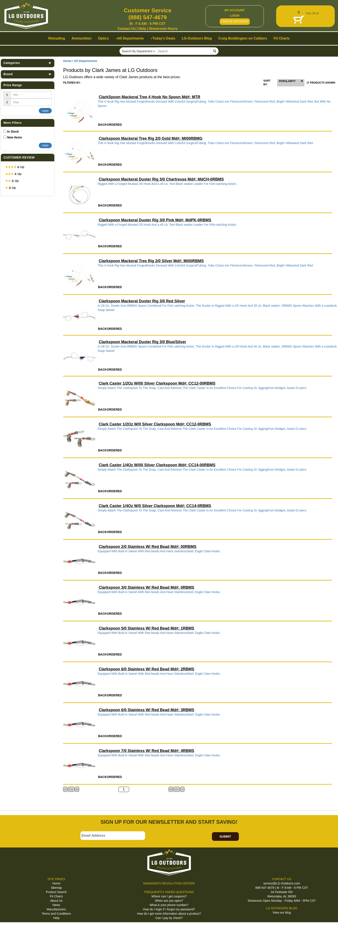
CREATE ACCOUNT (235, 21)
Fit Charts (56, 896)
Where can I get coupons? (168, 896)
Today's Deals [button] (163, 38)
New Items (14, 137)
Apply (45, 110)
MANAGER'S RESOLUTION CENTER (169, 883)
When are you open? (169, 900)
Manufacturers (56, 909)
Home (67, 61)
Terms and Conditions (56, 913)
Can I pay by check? (169, 918)
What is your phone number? (169, 905)
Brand (27, 74)
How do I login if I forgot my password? (169, 909)
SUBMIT (225, 836)
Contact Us (126, 28)
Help (142, 28)
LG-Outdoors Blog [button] (197, 38)
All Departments (85, 61)
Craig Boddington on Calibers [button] (242, 38)
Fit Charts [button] (282, 38)
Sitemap (56, 887)
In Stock (13, 131)
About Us (56, 900)
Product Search (56, 892)
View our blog (281, 912)
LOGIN (234, 15)
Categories (27, 63)
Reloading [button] (56, 38)
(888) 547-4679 (147, 17)
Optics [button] (103, 38)
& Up (14, 167)
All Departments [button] (130, 38)
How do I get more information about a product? (169, 913)
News (56, 905)
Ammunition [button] (81, 38)
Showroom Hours (163, 28)
